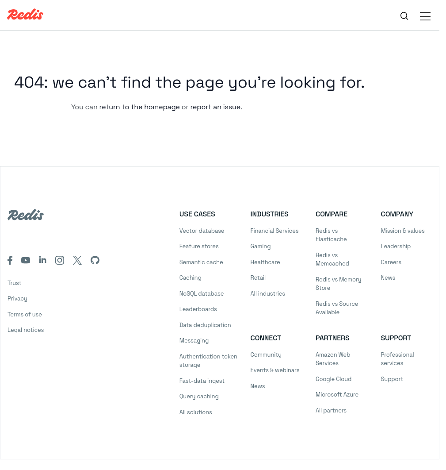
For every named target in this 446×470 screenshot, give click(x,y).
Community (266, 354)
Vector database (202, 231)
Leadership (396, 246)
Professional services (397, 359)
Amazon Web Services (333, 359)
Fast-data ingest (202, 381)
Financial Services (275, 231)
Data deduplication (205, 325)
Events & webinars (275, 370)
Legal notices (26, 330)
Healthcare (265, 262)
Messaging (194, 340)
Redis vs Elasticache (331, 235)
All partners (331, 410)
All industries (268, 293)
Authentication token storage (208, 361)
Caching (190, 277)
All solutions (195, 412)
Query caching (199, 396)
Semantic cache (201, 262)
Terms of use (25, 314)
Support (392, 379)
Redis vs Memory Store (338, 284)
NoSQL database (201, 293)
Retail (258, 277)
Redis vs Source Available (337, 308)
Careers (391, 262)
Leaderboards (198, 309)
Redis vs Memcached (332, 259)
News (388, 277)
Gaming (261, 246)
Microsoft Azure (337, 394)
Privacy (17, 298)
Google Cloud (333, 379)
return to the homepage (139, 107)
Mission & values (403, 231)
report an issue (215, 107)
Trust (14, 283)
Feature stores (199, 246)
